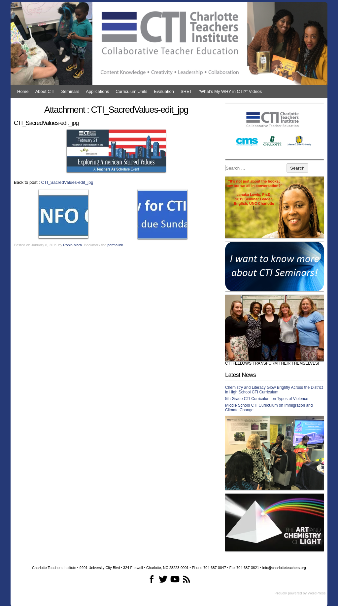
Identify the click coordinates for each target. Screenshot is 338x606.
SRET (186, 91)
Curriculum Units (131, 91)
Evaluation (164, 91)
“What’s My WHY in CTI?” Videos (230, 91)
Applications (97, 91)
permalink (115, 245)
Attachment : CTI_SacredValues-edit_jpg (116, 110)
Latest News (240, 375)
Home (23, 91)
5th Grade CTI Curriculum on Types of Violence (266, 398)
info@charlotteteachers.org (284, 568)
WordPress (316, 593)
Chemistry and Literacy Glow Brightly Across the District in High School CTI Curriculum (274, 389)
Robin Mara (72, 245)
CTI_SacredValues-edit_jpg (67, 182)
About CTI (45, 91)
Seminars (70, 91)
